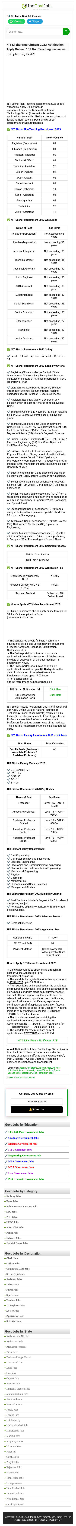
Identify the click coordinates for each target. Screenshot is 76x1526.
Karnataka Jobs (14, 1404)
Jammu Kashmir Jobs (17, 1394)
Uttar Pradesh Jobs (15, 1488)
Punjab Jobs (12, 1462)
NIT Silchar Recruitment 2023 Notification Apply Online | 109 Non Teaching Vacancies (36, 47)
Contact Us (56, 1519)
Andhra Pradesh (14, 1341)
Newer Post (12, 1077)
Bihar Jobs (11, 1352)
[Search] (66, 31)
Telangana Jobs (14, 1483)
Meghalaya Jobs (14, 1441)
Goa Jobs (11, 1373)
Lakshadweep (13, 1420)
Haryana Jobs (13, 1383)
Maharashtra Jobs (15, 1430)
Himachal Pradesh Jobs (18, 1388)
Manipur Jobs (13, 1436)
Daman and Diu (14, 1362)
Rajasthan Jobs (14, 1467)
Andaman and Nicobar (17, 1336)
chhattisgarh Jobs (15, 1504)
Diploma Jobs (44, 1068)
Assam (22, 1068)
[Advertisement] (37, 77)
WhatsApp (16, 21)
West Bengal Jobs (15, 1498)
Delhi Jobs (11, 1367)
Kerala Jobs (12, 1409)
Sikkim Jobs (12, 1472)
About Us (44, 1519)
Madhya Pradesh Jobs (17, 1425)
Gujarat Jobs (12, 1378)
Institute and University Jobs (27, 1070)
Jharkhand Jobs (14, 1399)
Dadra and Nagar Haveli (18, 1357)
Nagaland (11, 1451)
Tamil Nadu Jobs (14, 1477)
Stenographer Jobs (27, 1073)
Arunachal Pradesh (15, 1346)
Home (32, 1077)
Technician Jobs (45, 1073)
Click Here (55, 689)
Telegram (35, 21)
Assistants (32, 1068)
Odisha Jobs (12, 1456)
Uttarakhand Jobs (15, 1493)
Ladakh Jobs (12, 1415)
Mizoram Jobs (13, 1446)
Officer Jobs (47, 1070)
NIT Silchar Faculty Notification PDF (37, 1040)
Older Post (23, 1077)
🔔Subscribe (36, 1109)
